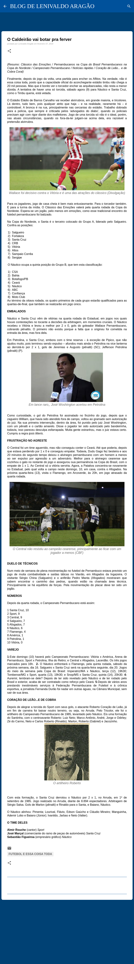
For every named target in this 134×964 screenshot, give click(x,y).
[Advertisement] (67, 930)
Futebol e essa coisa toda (30, 854)
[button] (9, 51)
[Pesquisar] (129, 6)
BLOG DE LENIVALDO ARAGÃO (52, 6)
